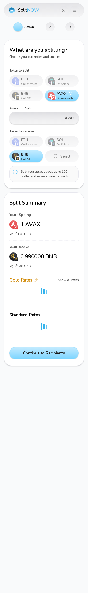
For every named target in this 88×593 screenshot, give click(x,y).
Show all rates (68, 280)
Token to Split (19, 70)
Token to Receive (21, 131)
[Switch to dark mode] (63, 10)
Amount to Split (20, 108)
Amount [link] (29, 27)
